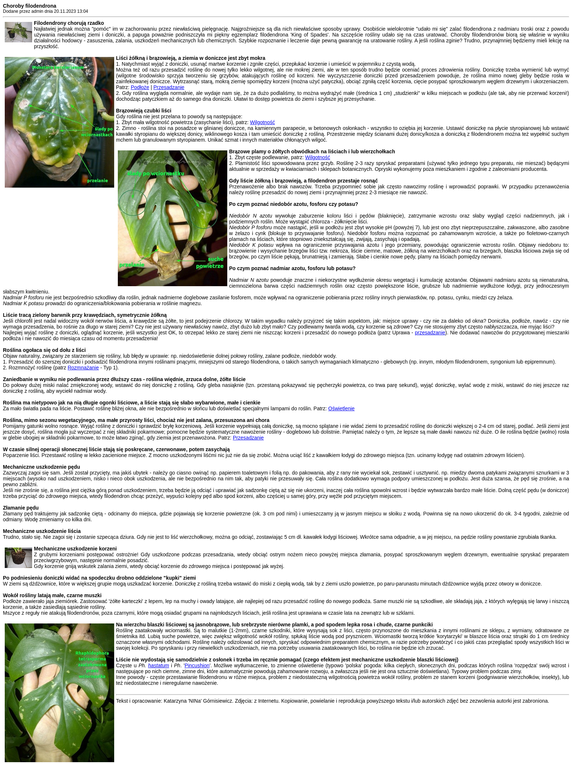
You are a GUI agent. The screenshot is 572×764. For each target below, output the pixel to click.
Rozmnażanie (83, 368)
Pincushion (197, 665)
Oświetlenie (341, 408)
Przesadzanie (168, 87)
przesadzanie (430, 332)
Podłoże (140, 87)
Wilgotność (262, 122)
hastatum (158, 665)
